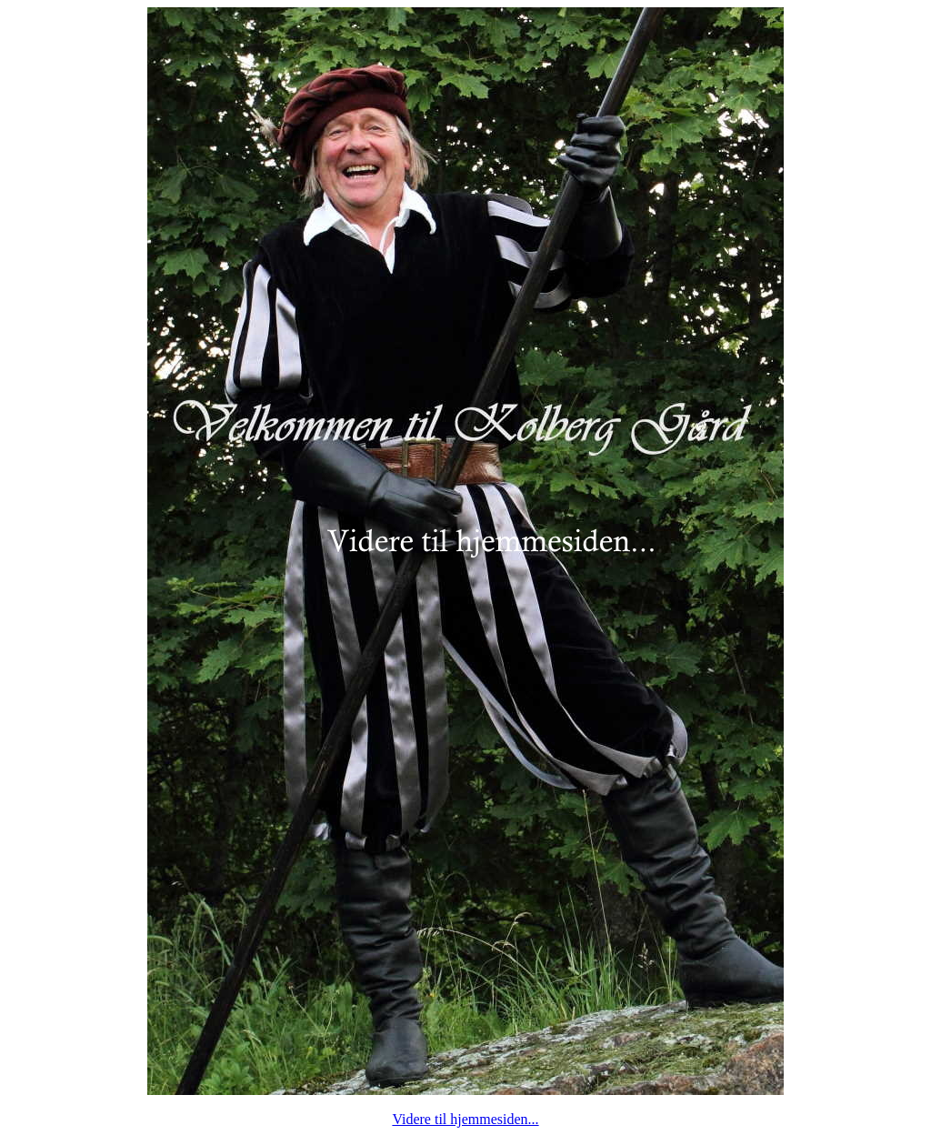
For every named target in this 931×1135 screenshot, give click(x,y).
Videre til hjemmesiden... (465, 1119)
